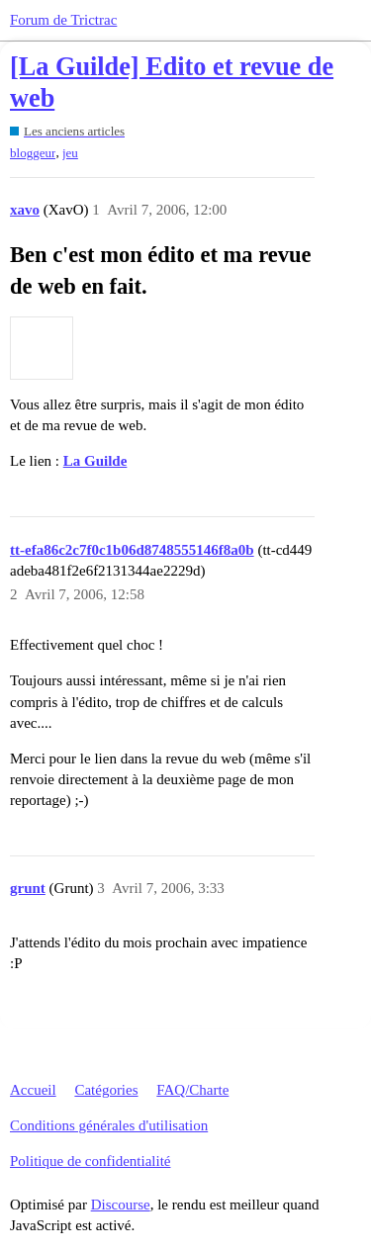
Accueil (33, 1090)
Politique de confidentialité (90, 1161)
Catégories (106, 1090)
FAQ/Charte (192, 1090)
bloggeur (32, 152)
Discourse (120, 1204)
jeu (70, 152)
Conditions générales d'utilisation (109, 1125)
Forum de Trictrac (63, 20)
